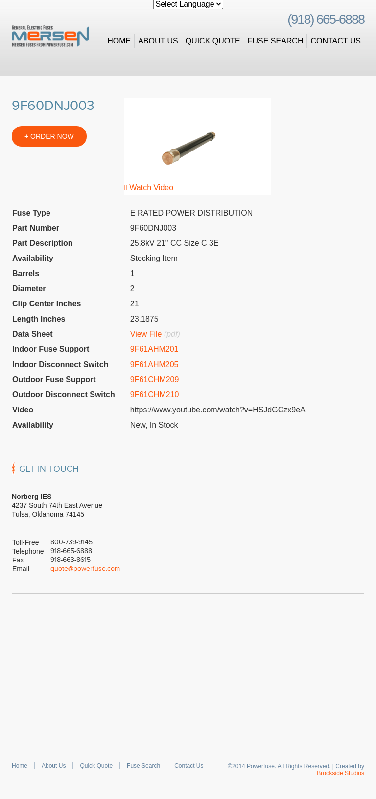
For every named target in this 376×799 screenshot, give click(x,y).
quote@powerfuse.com (85, 568)
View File (146, 334)
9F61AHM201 (154, 349)
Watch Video (148, 187)
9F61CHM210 (154, 394)
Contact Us (335, 41)
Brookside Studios (340, 773)
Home (119, 41)
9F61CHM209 (154, 379)
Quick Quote (213, 41)
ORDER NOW (49, 136)
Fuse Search (276, 41)
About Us (158, 41)
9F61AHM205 (154, 364)
